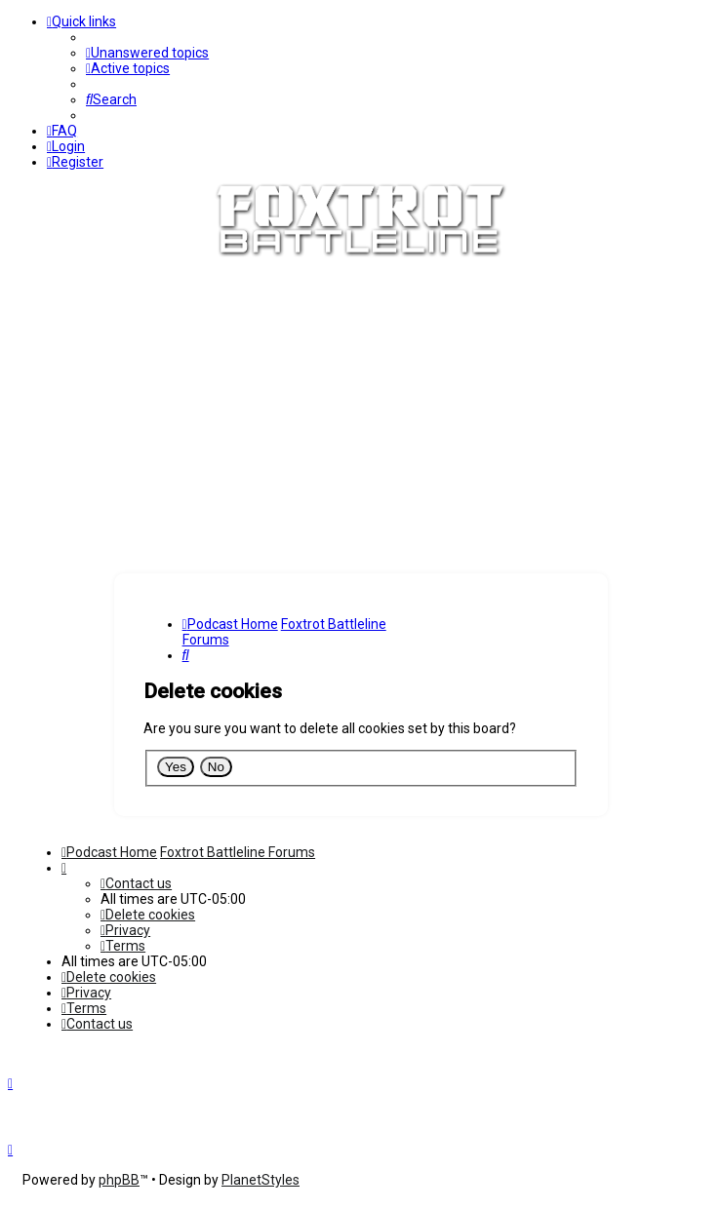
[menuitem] (147, 52)
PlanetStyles (260, 1180)
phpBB (119, 1180)
